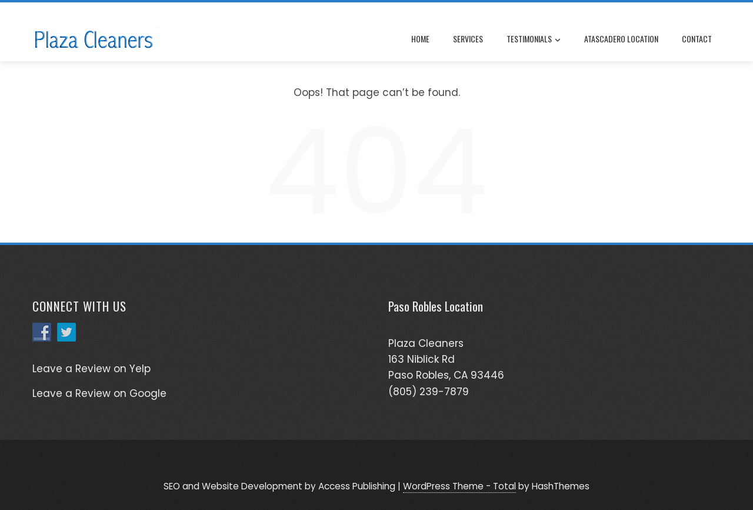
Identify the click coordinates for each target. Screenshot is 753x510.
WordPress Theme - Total (459, 486)
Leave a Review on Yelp (91, 369)
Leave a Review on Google (99, 393)
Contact (697, 38)
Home (420, 38)
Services (468, 38)
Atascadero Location (621, 38)
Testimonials (534, 39)
